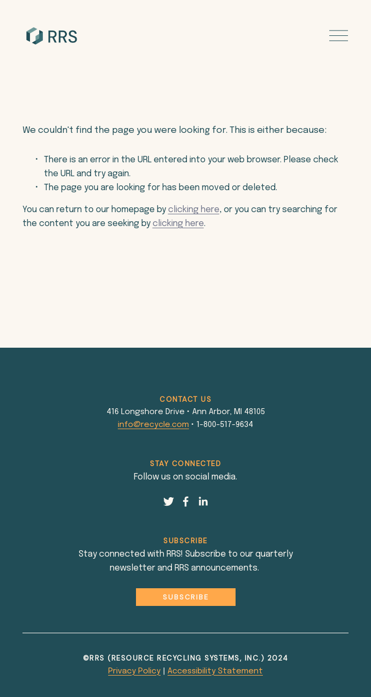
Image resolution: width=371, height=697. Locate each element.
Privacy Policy (134, 671)
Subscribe (186, 597)
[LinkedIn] (203, 501)
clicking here (193, 209)
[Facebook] (185, 501)
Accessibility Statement (215, 671)
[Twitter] (168, 501)
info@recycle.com (153, 425)
